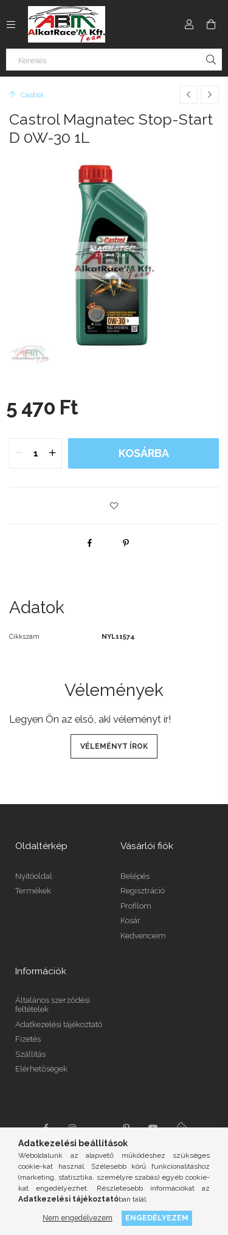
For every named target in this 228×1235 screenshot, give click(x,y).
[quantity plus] (52, 453)
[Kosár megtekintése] (211, 24)
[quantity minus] (19, 453)
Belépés (135, 876)
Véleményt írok (114, 746)
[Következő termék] (210, 95)
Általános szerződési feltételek (52, 1005)
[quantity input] (35, 453)
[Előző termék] (188, 95)
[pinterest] (126, 543)
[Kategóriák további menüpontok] (11, 24)
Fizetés (28, 1039)
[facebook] (89, 543)
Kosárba (144, 453)
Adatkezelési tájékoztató (58, 1024)
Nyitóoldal (33, 876)
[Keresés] (114, 60)
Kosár (130, 920)
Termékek (33, 890)
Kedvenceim (143, 935)
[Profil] (189, 24)
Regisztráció (142, 890)
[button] (114, 506)
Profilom (135, 905)
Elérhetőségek (41, 1068)
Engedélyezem (156, 1217)
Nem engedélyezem (77, 1217)
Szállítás (30, 1054)
